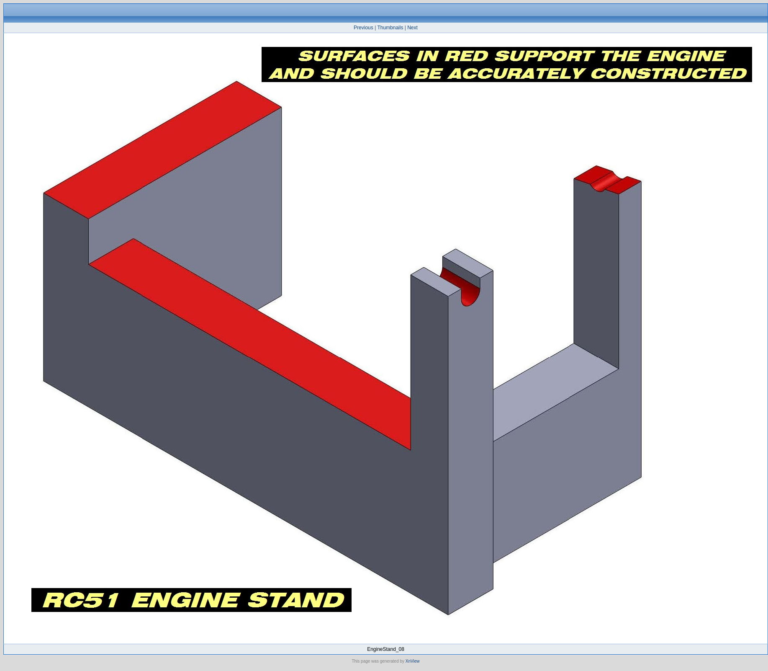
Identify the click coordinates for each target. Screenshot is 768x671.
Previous (363, 28)
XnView (413, 661)
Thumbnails (390, 28)
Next (412, 28)
